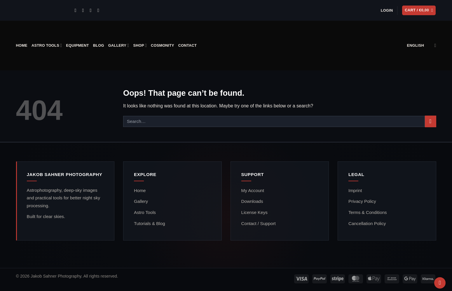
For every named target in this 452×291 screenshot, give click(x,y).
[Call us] (92, 10)
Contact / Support (258, 223)
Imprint (355, 190)
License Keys (254, 212)
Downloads (252, 201)
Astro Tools (47, 45)
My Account (252, 190)
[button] (387, 10)
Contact (187, 45)
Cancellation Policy (367, 223)
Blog (98, 45)
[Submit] (430, 121)
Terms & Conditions (367, 212)
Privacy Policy (362, 201)
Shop (140, 45)
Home (21, 45)
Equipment (77, 45)
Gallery (118, 45)
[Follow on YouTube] (99, 10)
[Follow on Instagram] (76, 10)
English (421, 45)
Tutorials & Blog (149, 223)
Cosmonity (162, 45)
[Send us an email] (84, 10)
